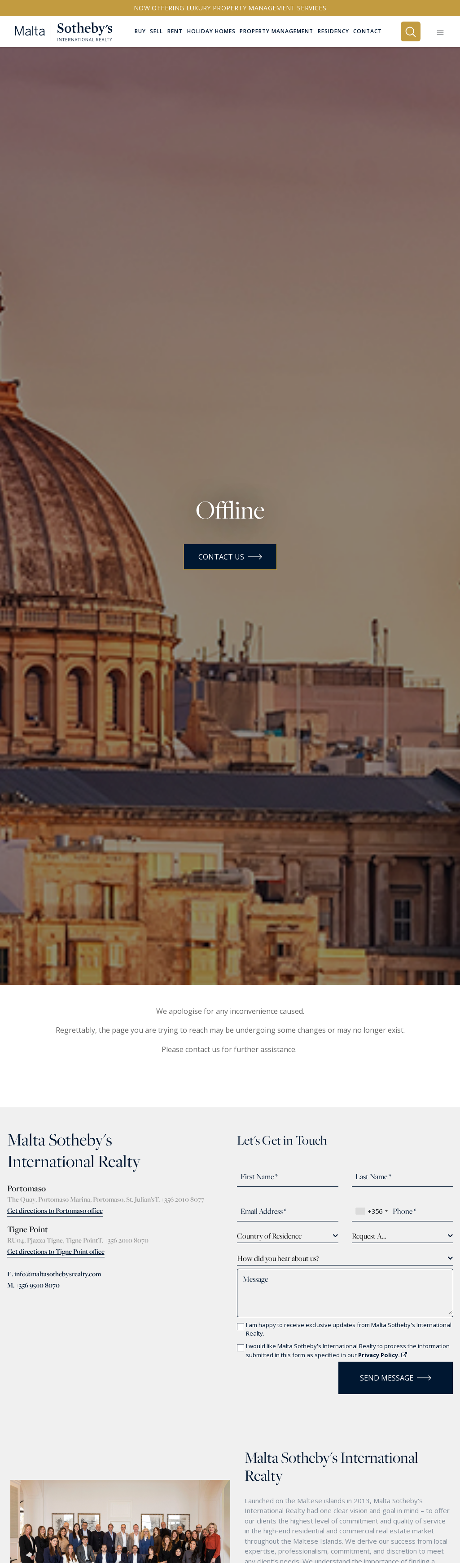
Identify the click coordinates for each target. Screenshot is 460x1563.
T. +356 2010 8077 (179, 1199)
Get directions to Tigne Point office (56, 1251)
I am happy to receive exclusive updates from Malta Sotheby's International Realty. (348, 1329)
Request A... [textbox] (369, 1235)
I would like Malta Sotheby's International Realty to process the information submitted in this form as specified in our (348, 1350)
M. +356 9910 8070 (33, 1285)
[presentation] (289, 1375)
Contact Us (230, 557)
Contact (367, 32)
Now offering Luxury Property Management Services (230, 8)
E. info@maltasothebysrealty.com (54, 1274)
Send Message (395, 1378)
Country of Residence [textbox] (269, 1235)
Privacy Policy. (382, 1355)
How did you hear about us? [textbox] (278, 1258)
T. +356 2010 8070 (123, 1240)
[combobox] (371, 1211)
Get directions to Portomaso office (55, 1210)
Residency (333, 32)
